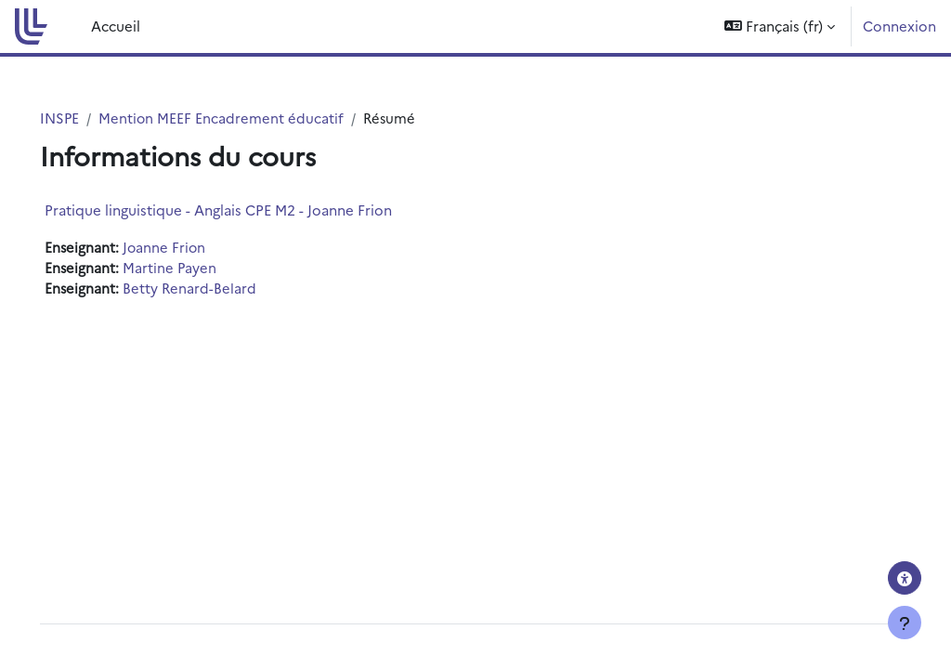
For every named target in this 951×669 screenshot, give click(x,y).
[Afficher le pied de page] (904, 622)
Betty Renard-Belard (217, 289)
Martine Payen (197, 268)
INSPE (86, 117)
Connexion (899, 25)
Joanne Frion (192, 247)
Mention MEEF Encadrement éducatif (248, 117)
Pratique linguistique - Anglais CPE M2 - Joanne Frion (244, 210)
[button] (779, 26)
